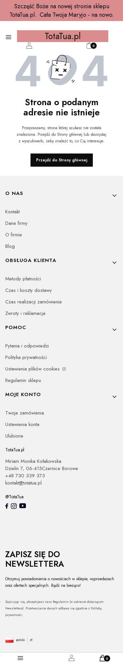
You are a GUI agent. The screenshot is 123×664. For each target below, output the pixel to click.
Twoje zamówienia (24, 412)
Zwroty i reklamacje (25, 313)
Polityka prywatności (26, 357)
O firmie (13, 234)
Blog (10, 246)
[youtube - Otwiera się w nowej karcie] (22, 505)
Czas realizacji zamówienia (33, 301)
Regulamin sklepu (23, 380)
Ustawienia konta (22, 424)
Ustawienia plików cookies (33, 368)
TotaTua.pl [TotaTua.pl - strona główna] (63, 36)
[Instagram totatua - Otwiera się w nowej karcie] (14, 506)
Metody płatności (23, 278)
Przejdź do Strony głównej (61, 160)
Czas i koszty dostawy (28, 290)
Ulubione (14, 435)
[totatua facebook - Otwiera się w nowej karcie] (6, 506)
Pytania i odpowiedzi (27, 345)
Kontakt (12, 211)
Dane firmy (16, 223)
